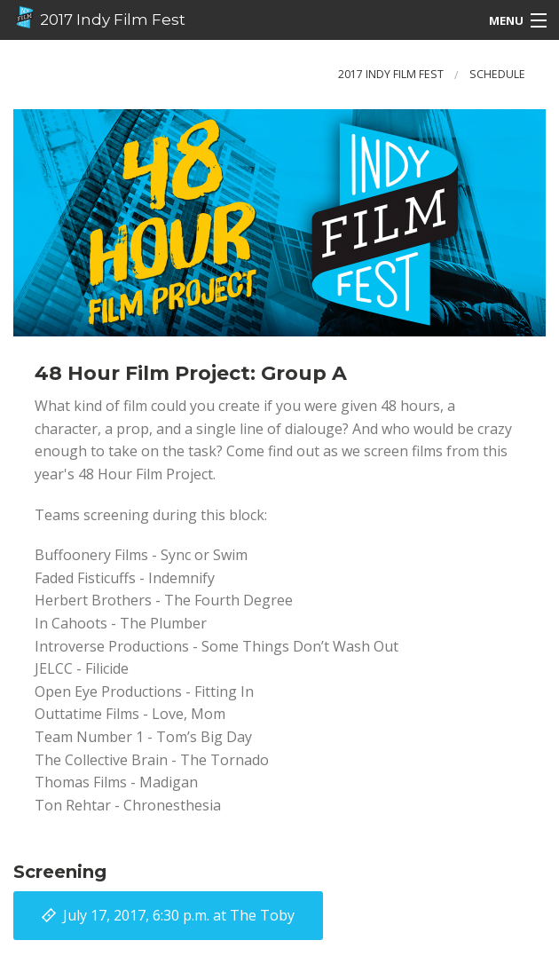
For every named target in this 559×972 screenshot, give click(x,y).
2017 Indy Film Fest (99, 17)
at (179, 915)
